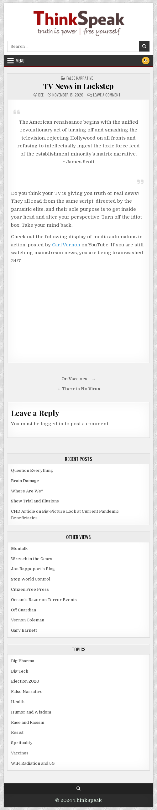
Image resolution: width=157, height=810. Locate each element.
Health (17, 701)
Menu (20, 60)
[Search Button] (78, 789)
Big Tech (19, 671)
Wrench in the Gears (31, 558)
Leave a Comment (107, 95)
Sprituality (22, 742)
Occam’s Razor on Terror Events (44, 599)
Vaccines (20, 753)
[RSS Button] (145, 60)
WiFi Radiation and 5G (33, 763)
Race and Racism (27, 722)
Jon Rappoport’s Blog (33, 568)
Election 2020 (25, 681)
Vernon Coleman (27, 620)
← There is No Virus (78, 389)
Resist (17, 732)
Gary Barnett (24, 630)
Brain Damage (25, 480)
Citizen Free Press (30, 589)
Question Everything (32, 470)
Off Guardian (23, 610)
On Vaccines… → (78, 379)
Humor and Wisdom (31, 712)
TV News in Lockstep (78, 86)
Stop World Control (30, 579)
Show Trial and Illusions (35, 501)
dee (41, 95)
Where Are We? (27, 491)
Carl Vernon (66, 245)
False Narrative (79, 78)
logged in (52, 424)
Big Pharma (22, 661)
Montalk (19, 548)
